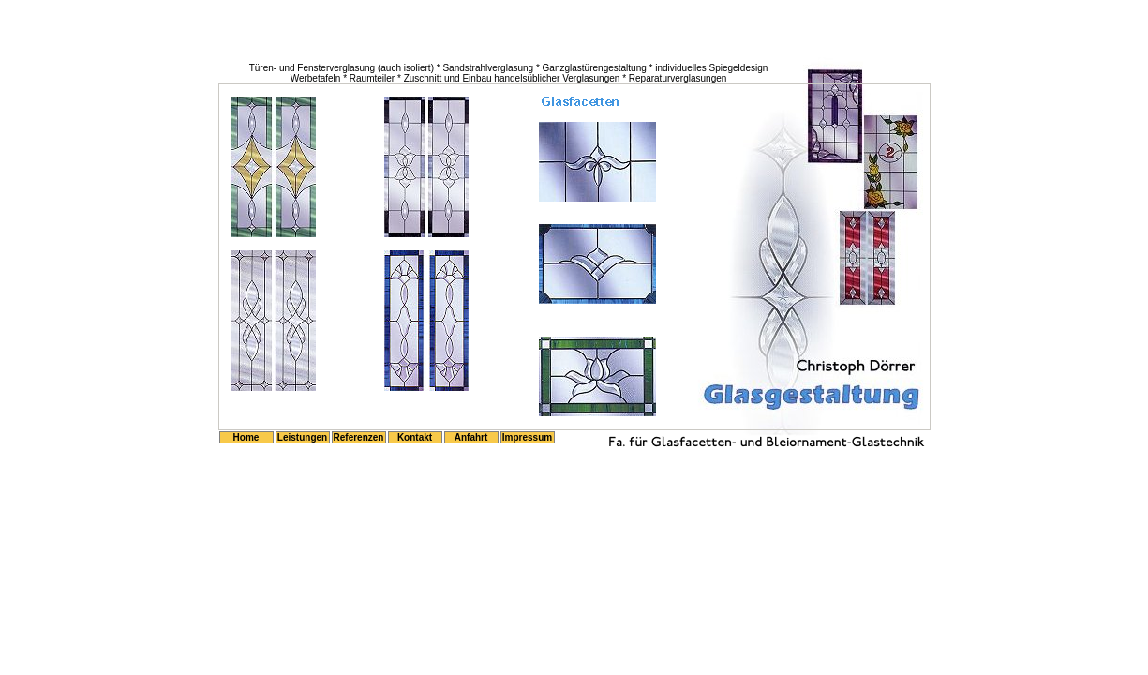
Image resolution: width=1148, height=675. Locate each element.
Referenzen (359, 437)
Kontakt (414, 437)
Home (246, 437)
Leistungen (302, 437)
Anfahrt (471, 437)
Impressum (527, 437)
